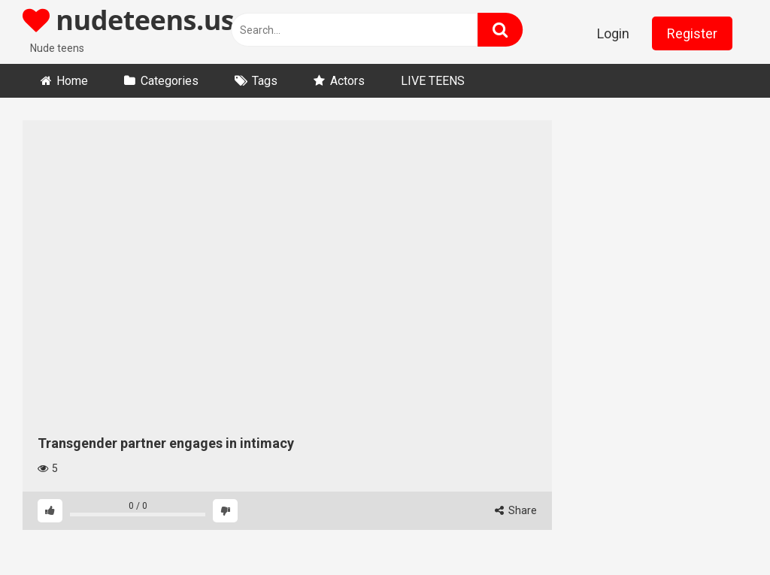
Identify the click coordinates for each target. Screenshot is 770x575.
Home (72, 81)
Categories (170, 81)
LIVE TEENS (433, 81)
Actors (347, 81)
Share (516, 510)
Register (692, 33)
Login (613, 33)
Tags (264, 81)
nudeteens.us (128, 20)
